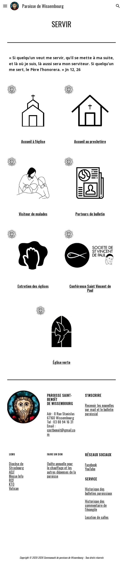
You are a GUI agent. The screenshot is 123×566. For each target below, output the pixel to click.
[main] (61, 24)
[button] (5, 6)
